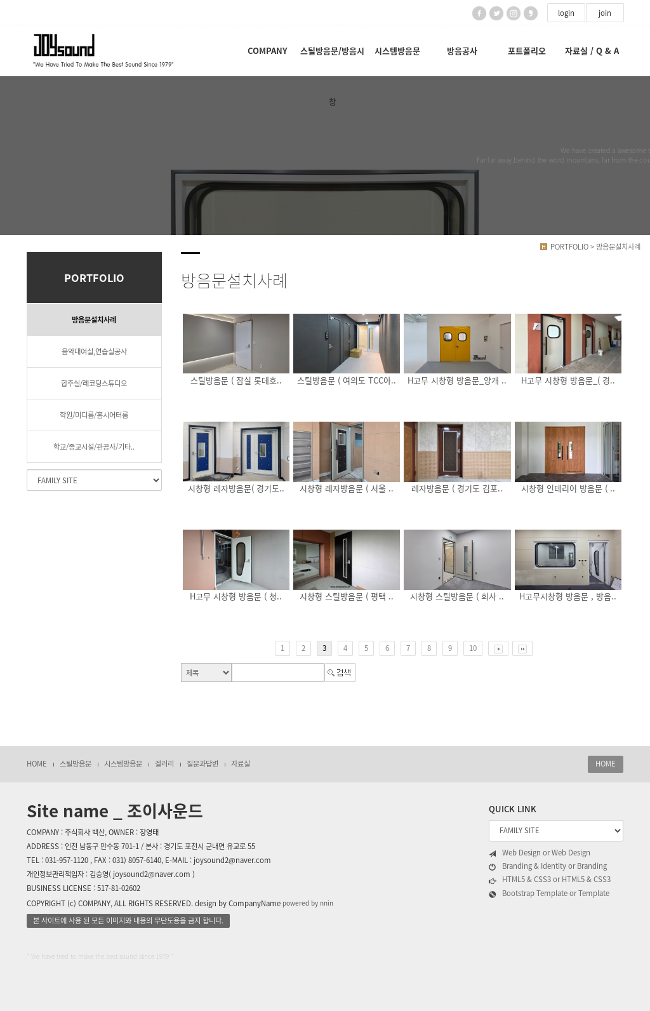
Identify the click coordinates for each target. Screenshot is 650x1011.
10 (473, 648)
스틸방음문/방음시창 (332, 60)
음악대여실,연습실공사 (94, 351)
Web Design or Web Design (539, 853)
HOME (37, 763)
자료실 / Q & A (592, 50)
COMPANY (268, 50)
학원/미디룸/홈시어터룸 (94, 415)
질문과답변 (202, 763)
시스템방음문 (397, 50)
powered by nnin (307, 903)
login (566, 13)
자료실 (240, 763)
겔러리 (164, 763)
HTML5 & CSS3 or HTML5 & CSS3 (550, 879)
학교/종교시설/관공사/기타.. (94, 446)
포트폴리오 (527, 50)
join (605, 13)
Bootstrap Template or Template (549, 893)
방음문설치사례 (94, 319)
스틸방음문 (75, 763)
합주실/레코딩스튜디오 (94, 383)
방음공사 (462, 50)
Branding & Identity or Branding (548, 866)
